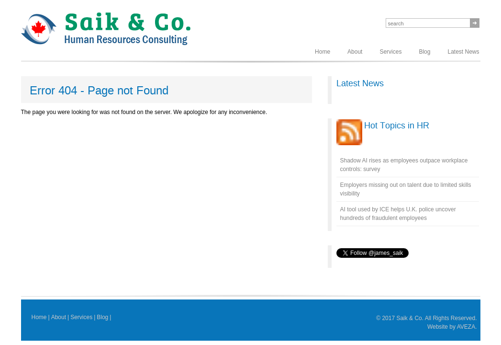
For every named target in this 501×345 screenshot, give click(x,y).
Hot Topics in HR (396, 125)
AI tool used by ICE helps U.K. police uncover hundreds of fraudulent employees (398, 213)
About (354, 51)
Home (322, 51)
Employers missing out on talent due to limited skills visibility (405, 189)
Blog (424, 51)
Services (390, 51)
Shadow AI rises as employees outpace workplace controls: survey (404, 164)
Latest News (463, 51)
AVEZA (466, 326)
